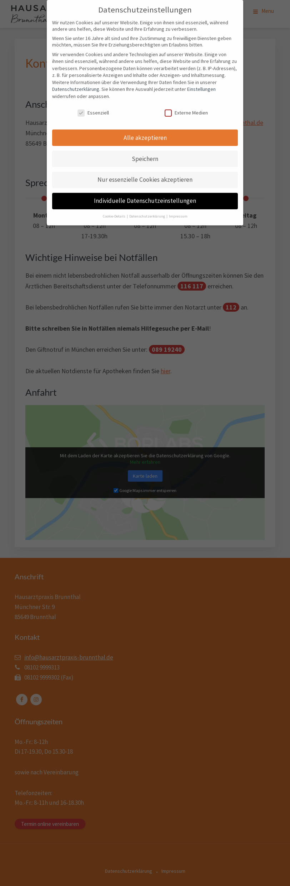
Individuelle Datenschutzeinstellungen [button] (145, 195)
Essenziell (93, 107)
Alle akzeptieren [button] (145, 132)
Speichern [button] (145, 153)
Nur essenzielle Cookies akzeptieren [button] (145, 174)
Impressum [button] (178, 211)
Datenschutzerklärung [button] (147, 211)
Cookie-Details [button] (114, 211)
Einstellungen (201, 84)
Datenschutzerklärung (75, 84)
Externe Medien (186, 107)
